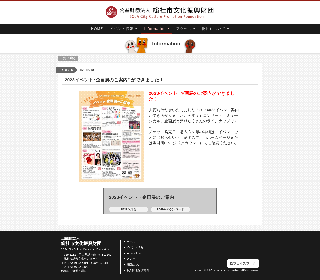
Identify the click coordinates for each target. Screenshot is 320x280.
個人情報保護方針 (136, 270)
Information (156, 29)
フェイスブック (243, 263)
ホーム (129, 241)
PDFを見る (128, 209)
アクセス (185, 29)
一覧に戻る (68, 58)
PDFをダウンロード (170, 209)
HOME (97, 29)
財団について (215, 29)
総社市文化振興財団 (90, 243)
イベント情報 (123, 29)
